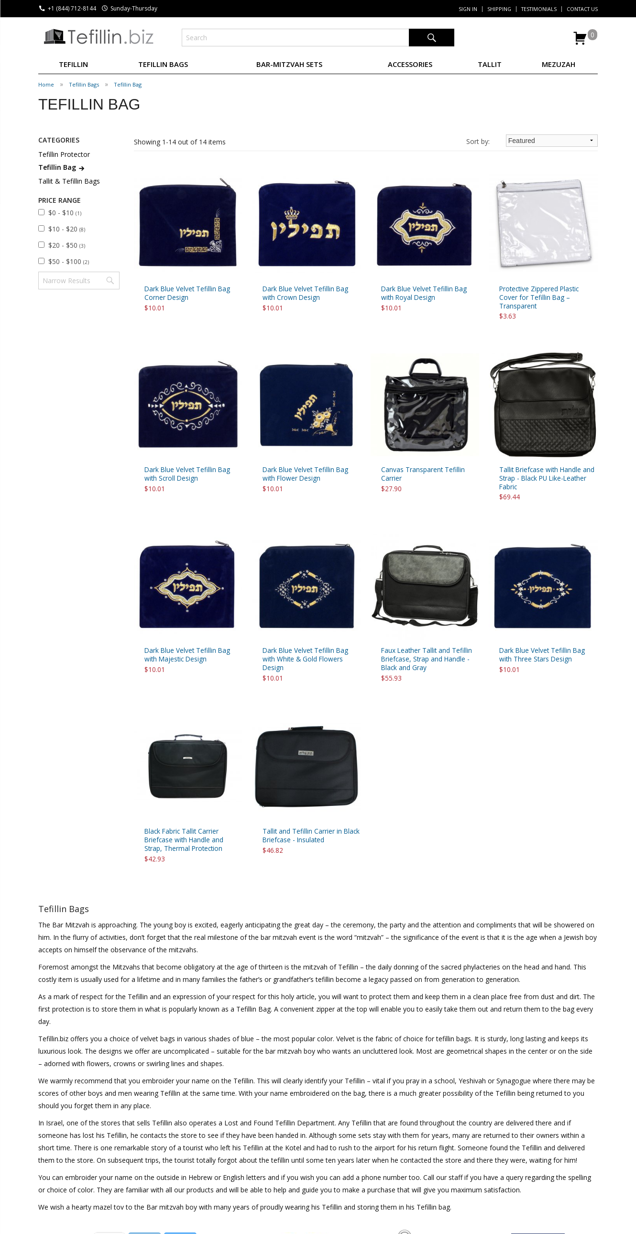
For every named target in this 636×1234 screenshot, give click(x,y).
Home (46, 84)
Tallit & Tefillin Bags (69, 181)
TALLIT (490, 64)
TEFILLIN (73, 64)
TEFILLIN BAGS (163, 64)
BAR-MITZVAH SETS (289, 64)
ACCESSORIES (410, 64)
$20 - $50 (66, 245)
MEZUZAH (558, 64)
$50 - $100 (68, 261)
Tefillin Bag (128, 84)
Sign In (468, 9)
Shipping (499, 9)
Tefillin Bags (84, 84)
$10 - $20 (66, 228)
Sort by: (478, 141)
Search (431, 37)
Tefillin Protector (64, 154)
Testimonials (539, 9)
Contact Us (582, 9)
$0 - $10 (64, 212)
